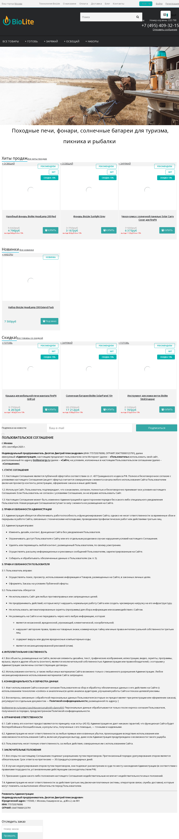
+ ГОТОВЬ (7, 342)
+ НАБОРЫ (7, 254)
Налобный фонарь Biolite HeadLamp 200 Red (31, 216)
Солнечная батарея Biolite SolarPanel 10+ (89, 395)
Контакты (118, 3)
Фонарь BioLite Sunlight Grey (89, 216)
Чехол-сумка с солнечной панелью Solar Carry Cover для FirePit (147, 218)
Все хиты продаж (37, 158)
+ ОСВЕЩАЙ (8, 163)
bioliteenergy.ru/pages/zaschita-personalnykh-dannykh (32, 707)
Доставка (96, 3)
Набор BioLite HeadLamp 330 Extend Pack (31, 307)
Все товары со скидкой (30, 338)
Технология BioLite (49, 3)
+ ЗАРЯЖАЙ (124, 163)
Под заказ (51, 321)
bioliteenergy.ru (41, 460)
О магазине (69, 3)
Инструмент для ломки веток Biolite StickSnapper (147, 397)
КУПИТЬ (52, 230)
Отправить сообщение (165, 29)
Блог (107, 3)
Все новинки (27, 249)
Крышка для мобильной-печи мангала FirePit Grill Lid (31, 397)
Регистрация (172, 3)
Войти (159, 3)
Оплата (83, 3)
